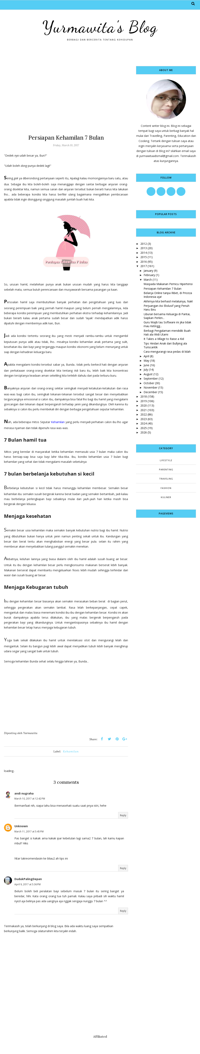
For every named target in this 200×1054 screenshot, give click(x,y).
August (148, 374)
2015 (143, 257)
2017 (143, 266)
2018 (143, 396)
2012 (143, 244)
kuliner (166, 497)
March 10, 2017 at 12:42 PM (29, 798)
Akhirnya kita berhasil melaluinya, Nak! (168, 301)
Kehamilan (58, 422)
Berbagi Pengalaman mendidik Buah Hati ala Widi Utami (167, 332)
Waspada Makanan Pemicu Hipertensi (168, 284)
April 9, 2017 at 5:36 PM (27, 884)
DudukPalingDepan (28, 879)
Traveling (166, 478)
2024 (143, 423)
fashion (166, 488)
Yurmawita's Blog (100, 27)
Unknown (21, 826)
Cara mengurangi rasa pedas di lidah (167, 351)
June (146, 365)
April (146, 356)
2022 (143, 414)
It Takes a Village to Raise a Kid (164, 339)
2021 (143, 410)
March (148, 279)
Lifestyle (166, 460)
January (148, 270)
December (150, 392)
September (151, 378)
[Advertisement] (66, 94)
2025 (143, 428)
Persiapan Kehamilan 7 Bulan (162, 288)
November (150, 387)
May (146, 360)
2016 (143, 262)
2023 (143, 419)
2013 (143, 248)
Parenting (166, 469)
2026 (143, 432)
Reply (123, 815)
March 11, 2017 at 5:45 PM (29, 831)
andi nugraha (24, 793)
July (146, 369)
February (149, 275)
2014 (143, 253)
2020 (143, 405)
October (149, 383)
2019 (143, 401)
